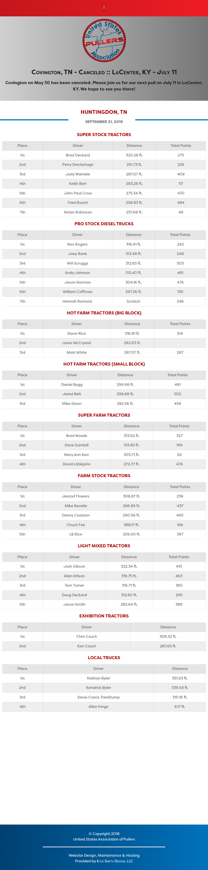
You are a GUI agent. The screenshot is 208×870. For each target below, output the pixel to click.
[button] (104, 7)
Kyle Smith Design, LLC (115, 861)
